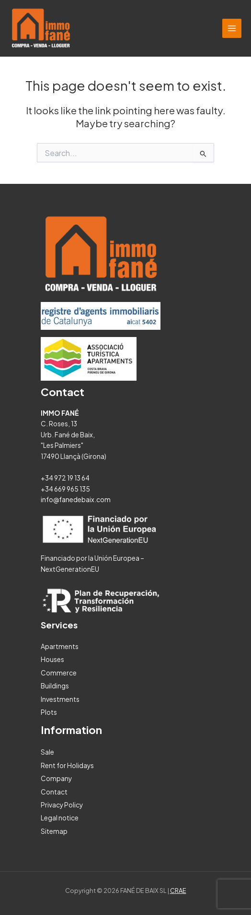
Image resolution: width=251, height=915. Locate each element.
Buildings (55, 686)
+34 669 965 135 (65, 489)
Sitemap (54, 831)
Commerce (59, 673)
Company (56, 778)
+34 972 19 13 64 (65, 478)
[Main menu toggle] (232, 28)
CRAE (178, 890)
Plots (49, 712)
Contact (54, 792)
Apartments (60, 646)
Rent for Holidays (67, 765)
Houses (52, 659)
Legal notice (60, 818)
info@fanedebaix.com (76, 499)
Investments (60, 699)
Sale (47, 752)
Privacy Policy (62, 805)
